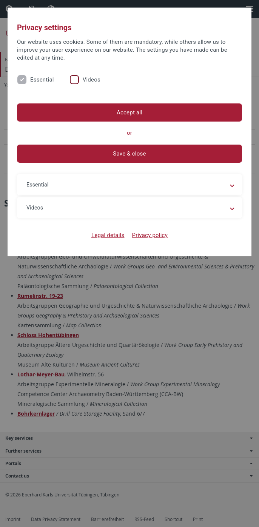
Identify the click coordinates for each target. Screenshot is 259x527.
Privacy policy (150, 235)
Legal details (107, 235)
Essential (42, 79)
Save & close (129, 153)
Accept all (129, 112)
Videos (91, 79)
